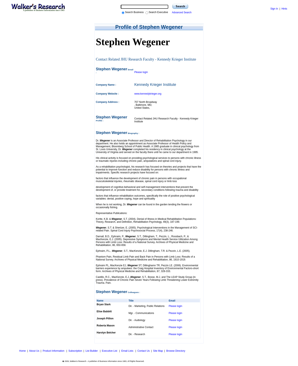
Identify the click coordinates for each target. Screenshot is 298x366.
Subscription (75, 350)
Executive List (110, 350)
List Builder (92, 350)
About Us (34, 350)
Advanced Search (181, 12)
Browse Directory (175, 350)
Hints (284, 8)
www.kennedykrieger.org (147, 93)
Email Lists (127, 350)
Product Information (54, 350)
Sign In (274, 8)
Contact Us (143, 350)
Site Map (158, 350)
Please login (141, 72)
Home (22, 350)
